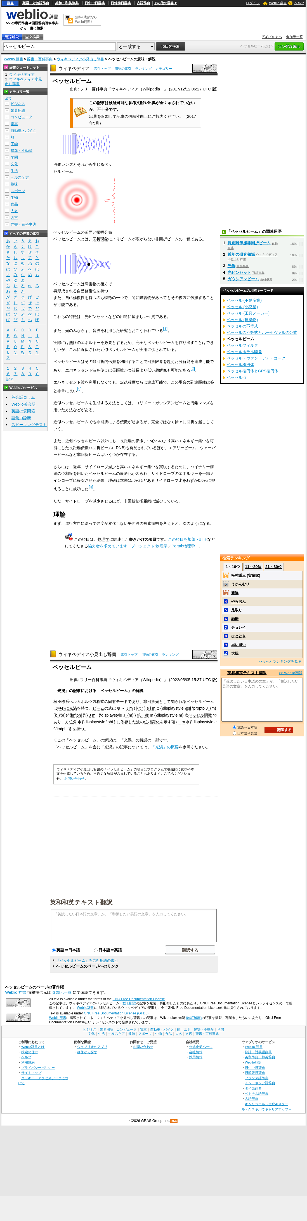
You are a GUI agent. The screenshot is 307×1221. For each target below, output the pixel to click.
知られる (178, 701)
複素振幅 (151, 523)
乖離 (234, 619)
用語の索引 (123, 69)
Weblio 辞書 (278, 3)
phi (79, 715)
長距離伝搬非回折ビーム (90, 448)
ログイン (253, 3)
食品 (14, 204)
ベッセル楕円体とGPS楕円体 (252, 371)
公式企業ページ (200, 1046)
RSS (174, 1120)
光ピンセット (96, 316)
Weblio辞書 (85, 1008)
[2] (192, 368)
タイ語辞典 (253, 1088)
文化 (14, 164)
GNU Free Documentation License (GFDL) (116, 1013)
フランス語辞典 (256, 1078)
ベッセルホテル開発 (244, 351)
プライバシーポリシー (38, 1067)
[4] (91, 487)
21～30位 (273, 566)
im (73, 715)
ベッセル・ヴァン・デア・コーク (256, 358)
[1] (165, 329)
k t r (139, 708)
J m (129, 708)
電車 (14, 124)
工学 (14, 144)
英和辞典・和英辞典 (260, 1057)
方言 (14, 218)
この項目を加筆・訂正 (187, 539)
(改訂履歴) (128, 1003)
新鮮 (234, 593)
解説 (139, 690)
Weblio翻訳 (253, 1062)
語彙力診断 (21, 418)
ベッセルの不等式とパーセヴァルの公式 (262, 332)
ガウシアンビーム (243, 279)
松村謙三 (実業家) (245, 575)
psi (188, 708)
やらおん (238, 601)
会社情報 (195, 1052)
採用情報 (195, 1057)
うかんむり (240, 584)
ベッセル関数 (200, 715)
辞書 (10, 3)
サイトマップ (31, 1072)
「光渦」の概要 (165, 747)
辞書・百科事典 (40, 59)
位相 (148, 722)
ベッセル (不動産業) (244, 300)
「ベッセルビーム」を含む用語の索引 (87, 960)
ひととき (238, 636)
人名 (14, 211)
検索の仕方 (29, 1052)
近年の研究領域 (241, 254)
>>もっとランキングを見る (280, 661)
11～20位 (253, 566)
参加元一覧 (294, 37)
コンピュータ (21, 117)
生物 (14, 197)
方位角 (71, 722)
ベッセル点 (236, 377)
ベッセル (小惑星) (242, 307)
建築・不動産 (21, 151)
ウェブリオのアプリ (92, 1046)
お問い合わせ (74, 778)
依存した (128, 722)
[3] (79, 389)
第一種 (143, 715)
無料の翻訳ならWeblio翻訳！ (86, 19)
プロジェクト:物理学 (149, 546)
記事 (77, 690)
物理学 (103, 539)
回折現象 (100, 239)
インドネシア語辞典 (260, 1083)
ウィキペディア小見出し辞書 (80, 59)
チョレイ (238, 627)
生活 (14, 171)
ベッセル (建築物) (242, 319)
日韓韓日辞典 (121, 3)
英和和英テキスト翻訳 (81, 902)
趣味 (14, 184)
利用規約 (28, 1062)
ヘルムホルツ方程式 (86, 701)
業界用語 (18, 110)
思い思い (238, 645)
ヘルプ (299, 3)
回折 (151, 701)
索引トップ (102, 69)
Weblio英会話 (23, 404)
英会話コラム (23, 397)
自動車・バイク (23, 130)
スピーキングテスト (29, 424)
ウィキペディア (73, 68)
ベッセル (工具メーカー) (248, 313)
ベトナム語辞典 (256, 1093)
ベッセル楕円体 (240, 364)
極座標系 (61, 701)
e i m (151, 708)
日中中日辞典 (95, 3)
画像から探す (87, 1052)
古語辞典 (143, 3)
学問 (14, 157)
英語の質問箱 (23, 411)
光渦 (61, 690)
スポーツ (18, 191)
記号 (10, 379)
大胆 (234, 653)
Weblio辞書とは (32, 1046)
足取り (236, 610)
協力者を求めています (107, 546)
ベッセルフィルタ (242, 345)
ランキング (143, 69)
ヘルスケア (20, 177)
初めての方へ (272, 37)
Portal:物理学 (183, 546)
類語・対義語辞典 (35, 3)
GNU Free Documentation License (139, 999)
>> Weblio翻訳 (290, 673)
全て (8, 98)
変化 (156, 722)
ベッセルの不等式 (242, 326)
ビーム (98, 708)
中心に (63, 708)
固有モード (118, 701)
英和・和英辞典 (67, 3)
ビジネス (18, 104)
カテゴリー (163, 69)
